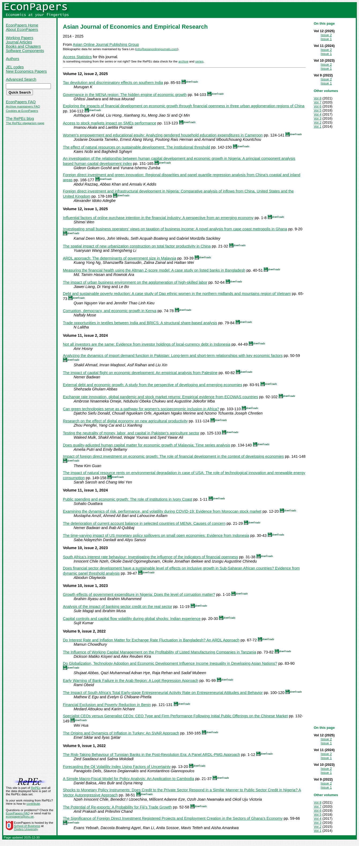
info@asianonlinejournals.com (156, 49)
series (199, 61)
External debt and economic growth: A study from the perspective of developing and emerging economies (152, 385)
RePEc (35, 787)
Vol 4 (318, 114)
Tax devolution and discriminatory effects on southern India (113, 82)
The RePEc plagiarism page (25, 123)
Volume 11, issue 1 (80, 490)
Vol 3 (318, 118)
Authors (12, 59)
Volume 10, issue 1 (80, 585)
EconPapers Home (22, 25)
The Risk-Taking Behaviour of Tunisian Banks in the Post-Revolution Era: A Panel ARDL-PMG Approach (151, 754)
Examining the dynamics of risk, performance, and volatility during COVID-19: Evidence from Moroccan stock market (162, 511)
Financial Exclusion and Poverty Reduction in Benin (107, 705)
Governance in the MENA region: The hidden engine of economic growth (125, 95)
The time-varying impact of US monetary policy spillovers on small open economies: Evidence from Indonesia (156, 535)
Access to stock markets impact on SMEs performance (109, 123)
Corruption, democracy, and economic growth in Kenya (109, 311)
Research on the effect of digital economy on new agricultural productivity (125, 421)
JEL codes (15, 67)
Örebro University (26, 829)
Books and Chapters (23, 46)
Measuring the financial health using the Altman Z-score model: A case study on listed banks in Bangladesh (154, 270)
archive (183, 61)
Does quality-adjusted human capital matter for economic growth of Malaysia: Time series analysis (146, 445)
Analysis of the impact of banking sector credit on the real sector (117, 606)
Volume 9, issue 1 (79, 746)
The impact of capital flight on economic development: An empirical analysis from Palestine (140, 373)
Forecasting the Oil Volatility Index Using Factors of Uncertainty (117, 766)
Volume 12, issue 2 (80, 74)
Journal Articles (19, 42)
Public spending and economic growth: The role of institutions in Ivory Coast (127, 499)
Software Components (25, 51)
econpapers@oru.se (20, 816)
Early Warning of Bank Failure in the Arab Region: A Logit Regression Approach (130, 680)
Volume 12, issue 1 (80, 209)
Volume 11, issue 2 (80, 335)
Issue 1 (326, 39)
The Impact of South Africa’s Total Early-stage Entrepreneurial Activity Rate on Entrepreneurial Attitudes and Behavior (163, 692)
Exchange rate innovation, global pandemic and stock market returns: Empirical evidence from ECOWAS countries (160, 397)
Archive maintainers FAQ (23, 106)
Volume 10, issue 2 (80, 548)
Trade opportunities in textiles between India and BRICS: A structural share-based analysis (140, 323)
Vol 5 (318, 110)
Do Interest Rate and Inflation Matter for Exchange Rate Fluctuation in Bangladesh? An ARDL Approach (151, 640)
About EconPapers (22, 29)
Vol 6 (318, 106)
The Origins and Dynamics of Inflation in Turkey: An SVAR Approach (121, 733)
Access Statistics (77, 57)
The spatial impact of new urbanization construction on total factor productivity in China (137, 246)
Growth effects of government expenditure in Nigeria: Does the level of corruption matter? (139, 594)
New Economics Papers (26, 71)
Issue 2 (326, 35)
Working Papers (19, 38)
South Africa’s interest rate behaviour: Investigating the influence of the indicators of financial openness (150, 557)
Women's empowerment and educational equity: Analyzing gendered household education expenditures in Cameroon (163, 135)
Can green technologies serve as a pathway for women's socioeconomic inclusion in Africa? (141, 409)
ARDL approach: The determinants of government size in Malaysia (119, 258)
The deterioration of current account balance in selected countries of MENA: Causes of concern (144, 523)
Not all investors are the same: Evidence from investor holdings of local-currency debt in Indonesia (146, 344)
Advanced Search (21, 79)
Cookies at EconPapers (22, 110)
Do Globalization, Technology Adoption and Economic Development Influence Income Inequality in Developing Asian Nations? (170, 663)
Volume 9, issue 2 (79, 631)
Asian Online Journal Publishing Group (106, 44)
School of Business (27, 825)
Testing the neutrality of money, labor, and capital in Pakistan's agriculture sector (131, 433)
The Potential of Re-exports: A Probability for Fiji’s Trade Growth (117, 807)
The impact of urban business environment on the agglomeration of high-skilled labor (135, 282)
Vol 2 (318, 122)
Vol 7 (318, 102)
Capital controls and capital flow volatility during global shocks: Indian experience (132, 618)
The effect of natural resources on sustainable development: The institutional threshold (136, 147)
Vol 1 (318, 126)
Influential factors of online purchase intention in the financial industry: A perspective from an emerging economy (158, 218)
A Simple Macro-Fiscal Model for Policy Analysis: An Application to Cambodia (128, 779)
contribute (33, 803)
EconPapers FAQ (21, 102)
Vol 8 (318, 98)
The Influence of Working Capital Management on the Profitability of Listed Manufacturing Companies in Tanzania (159, 652)
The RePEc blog (20, 118)
